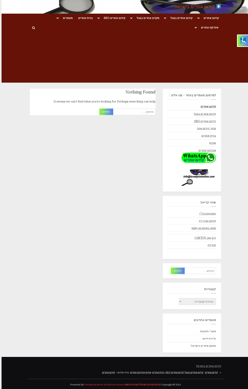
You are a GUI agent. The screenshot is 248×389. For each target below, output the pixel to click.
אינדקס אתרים (208, 27)
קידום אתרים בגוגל (180, 18)
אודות (211, 143)
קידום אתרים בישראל (196, 6)
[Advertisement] (124, 58)
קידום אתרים (209, 18)
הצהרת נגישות (130, 384)
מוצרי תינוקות (206, 331)
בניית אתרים (84, 18)
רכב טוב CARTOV (203, 237)
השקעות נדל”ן (206, 213)
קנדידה (210, 245)
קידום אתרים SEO (113, 18)
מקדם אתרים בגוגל (146, 18)
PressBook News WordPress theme (102, 384)
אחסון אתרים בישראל (201, 345)
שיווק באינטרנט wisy (202, 228)
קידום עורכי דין (205, 221)
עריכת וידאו (207, 338)
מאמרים (66, 18)
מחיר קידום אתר (204, 128)
